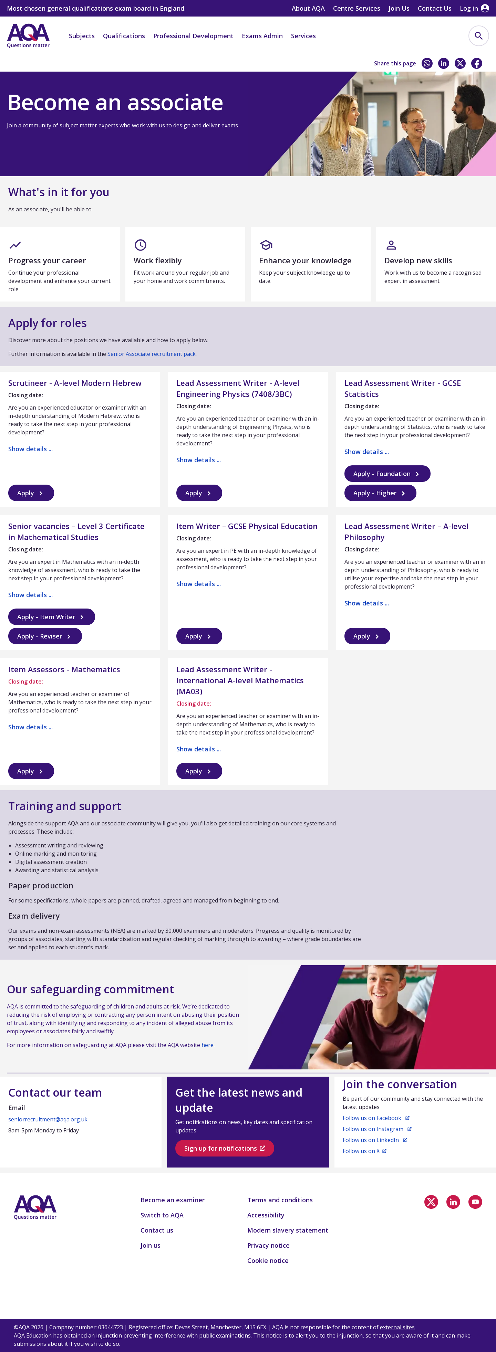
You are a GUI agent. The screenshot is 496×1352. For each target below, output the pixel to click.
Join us (52, 64)
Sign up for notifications (224, 1148)
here (208, 1045)
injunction (109, 1335)
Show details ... (30, 449)
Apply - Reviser (45, 636)
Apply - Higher (380, 493)
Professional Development (193, 36)
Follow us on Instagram (377, 1129)
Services (303, 36)
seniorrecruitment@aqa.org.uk (47, 1119)
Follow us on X (364, 1151)
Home (21, 64)
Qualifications (124, 36)
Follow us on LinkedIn (375, 1140)
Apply (31, 493)
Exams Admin (262, 36)
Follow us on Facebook (376, 1118)
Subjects (82, 36)
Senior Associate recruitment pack (151, 354)
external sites (397, 1327)
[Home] (28, 35)
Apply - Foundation (387, 473)
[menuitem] (478, 35)
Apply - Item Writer (51, 617)
